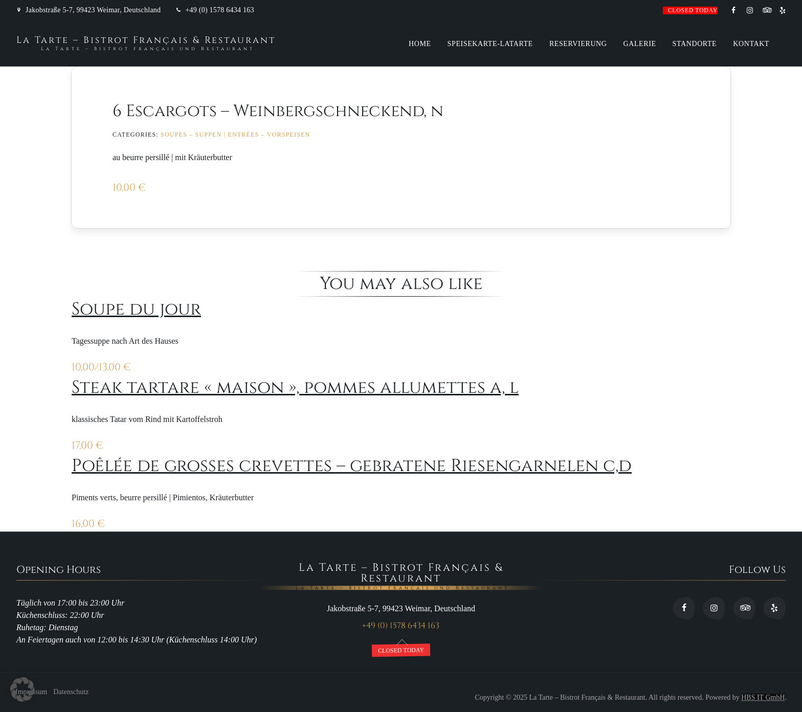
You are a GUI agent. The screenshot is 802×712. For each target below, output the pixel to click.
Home (420, 44)
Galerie (639, 44)
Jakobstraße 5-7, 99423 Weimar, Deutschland (93, 10)
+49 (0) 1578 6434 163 (219, 10)
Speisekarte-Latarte (490, 44)
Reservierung (578, 44)
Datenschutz (70, 692)
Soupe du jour (136, 309)
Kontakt (751, 44)
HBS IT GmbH (763, 697)
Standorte (695, 44)
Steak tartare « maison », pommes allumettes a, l (295, 387)
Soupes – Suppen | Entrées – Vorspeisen (235, 134)
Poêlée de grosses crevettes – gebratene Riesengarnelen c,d (352, 466)
